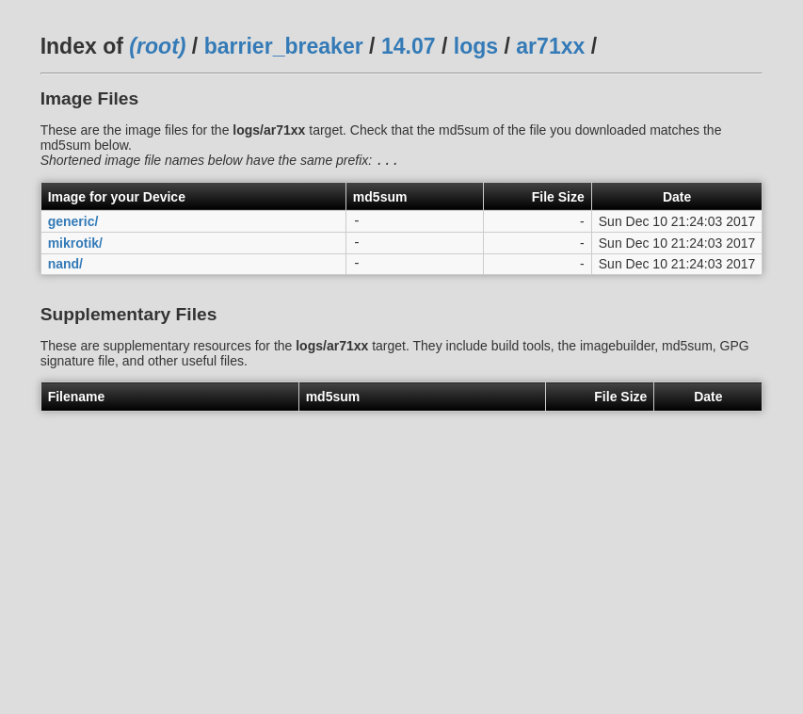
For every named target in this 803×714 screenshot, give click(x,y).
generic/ (73, 225)
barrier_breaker (283, 46)
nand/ (65, 273)
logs (476, 46)
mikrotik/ (75, 248)
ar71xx (550, 46)
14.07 (408, 46)
